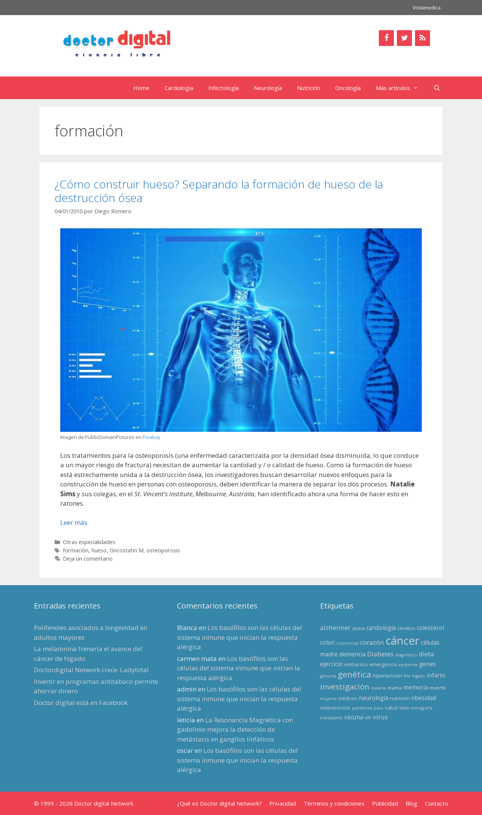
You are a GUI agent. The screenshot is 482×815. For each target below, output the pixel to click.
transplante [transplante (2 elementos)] (331, 717)
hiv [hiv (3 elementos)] (407, 675)
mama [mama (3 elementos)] (394, 687)
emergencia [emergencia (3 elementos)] (383, 664)
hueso (99, 550)
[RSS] (422, 38)
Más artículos (401, 87)
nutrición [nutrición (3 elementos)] (400, 698)
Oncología (348, 88)
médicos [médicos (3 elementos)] (347, 698)
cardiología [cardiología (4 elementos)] (381, 628)
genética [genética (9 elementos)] (354, 674)
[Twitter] (404, 38)
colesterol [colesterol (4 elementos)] (430, 628)
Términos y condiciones (334, 803)
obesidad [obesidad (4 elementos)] (423, 698)
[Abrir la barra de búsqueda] (437, 87)
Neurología (268, 88)
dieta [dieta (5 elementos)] (426, 654)
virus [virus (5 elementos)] (380, 717)
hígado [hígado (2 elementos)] (418, 676)
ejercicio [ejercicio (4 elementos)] (331, 664)
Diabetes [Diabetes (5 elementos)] (380, 654)
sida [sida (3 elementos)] (404, 707)
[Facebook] (386, 38)
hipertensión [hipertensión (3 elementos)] (387, 675)
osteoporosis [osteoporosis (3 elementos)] (335, 707)
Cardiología (179, 88)
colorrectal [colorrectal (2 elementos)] (347, 643)
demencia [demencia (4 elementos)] (352, 654)
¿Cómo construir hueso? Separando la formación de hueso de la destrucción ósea (219, 190)
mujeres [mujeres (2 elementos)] (328, 698)
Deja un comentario (88, 558)
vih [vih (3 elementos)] (368, 717)
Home (141, 88)
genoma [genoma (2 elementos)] (328, 676)
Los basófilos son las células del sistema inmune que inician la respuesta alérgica (239, 637)
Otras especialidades (89, 542)
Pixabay (151, 437)
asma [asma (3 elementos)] (358, 628)
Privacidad (282, 803)
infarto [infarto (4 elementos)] (436, 675)
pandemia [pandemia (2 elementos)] (362, 708)
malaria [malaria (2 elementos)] (378, 688)
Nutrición (308, 88)
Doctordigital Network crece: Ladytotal (91, 669)
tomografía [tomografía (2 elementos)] (421, 708)
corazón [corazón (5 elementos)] (372, 642)
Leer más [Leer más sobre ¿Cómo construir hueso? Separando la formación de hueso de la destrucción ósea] (73, 522)
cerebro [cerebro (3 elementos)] (406, 628)
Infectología (223, 88)
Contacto (436, 803)
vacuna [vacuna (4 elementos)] (353, 717)
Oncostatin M (126, 550)
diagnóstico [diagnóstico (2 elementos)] (406, 655)
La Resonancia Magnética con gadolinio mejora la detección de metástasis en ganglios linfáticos (235, 729)
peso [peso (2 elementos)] (378, 708)
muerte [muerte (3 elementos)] (437, 687)
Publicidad (385, 803)
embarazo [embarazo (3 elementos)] (356, 664)
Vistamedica (427, 7)
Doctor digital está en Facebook (81, 702)
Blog (411, 803)
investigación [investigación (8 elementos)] (344, 686)
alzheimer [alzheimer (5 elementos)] (335, 627)
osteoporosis (163, 550)
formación (75, 550)
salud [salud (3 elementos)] (391, 707)
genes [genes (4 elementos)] (427, 664)
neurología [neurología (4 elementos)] (373, 698)
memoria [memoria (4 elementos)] (415, 687)
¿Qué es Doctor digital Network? (219, 803)
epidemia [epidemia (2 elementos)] (408, 664)
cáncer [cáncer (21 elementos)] (402, 640)
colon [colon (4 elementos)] (327, 642)
